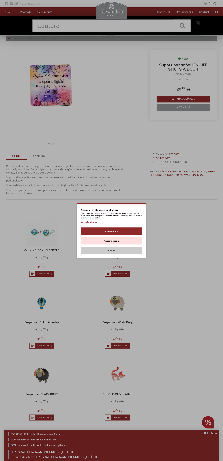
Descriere (16, 156)
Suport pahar (199, 171)
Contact (204, 12)
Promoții (25, 12)
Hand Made (197, 174)
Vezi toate (209, 289)
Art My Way (183, 74)
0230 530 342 (30, 3)
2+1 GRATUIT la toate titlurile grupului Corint (43, 434)
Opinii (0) (38, 156)
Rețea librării (184, 12)
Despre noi (163, 12)
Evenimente (44, 12)
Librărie (164, 171)
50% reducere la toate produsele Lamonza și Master (48, 445)
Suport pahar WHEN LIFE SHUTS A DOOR (35, 38)
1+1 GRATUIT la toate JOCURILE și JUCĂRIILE (53, 451)
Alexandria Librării (180, 171)
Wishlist (183, 107)
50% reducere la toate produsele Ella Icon (41, 439)
